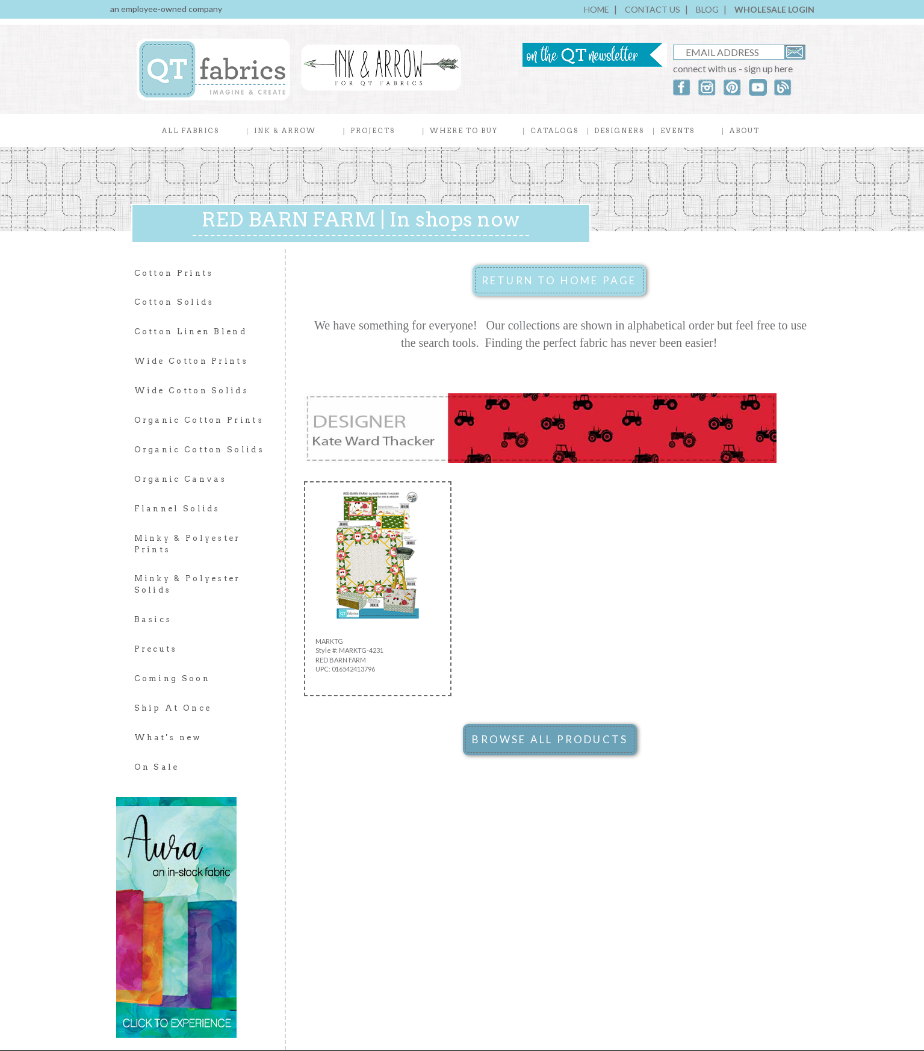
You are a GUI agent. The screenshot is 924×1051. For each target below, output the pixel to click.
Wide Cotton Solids (191, 390)
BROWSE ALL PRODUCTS (550, 739)
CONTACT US (652, 9)
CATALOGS (554, 130)
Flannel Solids (177, 508)
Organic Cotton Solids (199, 449)
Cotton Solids (174, 302)
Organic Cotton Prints (199, 420)
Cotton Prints (174, 273)
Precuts (156, 648)
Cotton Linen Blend (190, 331)
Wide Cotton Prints (191, 361)
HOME (596, 9)
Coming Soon (172, 678)
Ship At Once (173, 708)
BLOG (707, 9)
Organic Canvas (180, 479)
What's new (168, 737)
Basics (153, 619)
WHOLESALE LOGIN (774, 9)
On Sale (156, 767)
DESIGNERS (619, 130)
